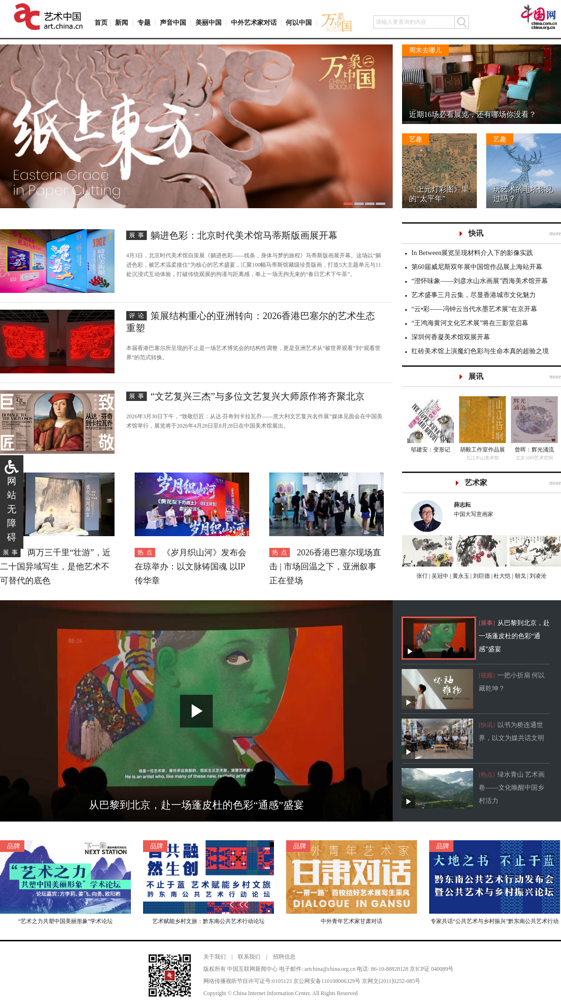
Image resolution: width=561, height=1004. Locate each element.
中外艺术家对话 (254, 22)
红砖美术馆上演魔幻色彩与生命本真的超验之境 (480, 351)
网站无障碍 (11, 509)
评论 (138, 315)
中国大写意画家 (503, 508)
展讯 (475, 376)
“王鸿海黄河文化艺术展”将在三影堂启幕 (469, 323)
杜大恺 (501, 576)
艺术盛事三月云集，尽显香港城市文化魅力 (473, 294)
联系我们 (249, 956)
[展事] (487, 622)
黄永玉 (460, 576)
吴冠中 (439, 576)
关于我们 (214, 956)
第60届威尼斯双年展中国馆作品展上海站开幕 (476, 266)
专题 (144, 22)
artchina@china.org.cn (329, 969)
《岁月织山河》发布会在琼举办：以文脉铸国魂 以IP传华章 (190, 566)
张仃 (422, 576)
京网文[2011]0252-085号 (391, 981)
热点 (146, 552)
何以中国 (299, 22)
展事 (138, 235)
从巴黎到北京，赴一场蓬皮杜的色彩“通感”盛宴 (514, 636)
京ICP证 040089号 (431, 969)
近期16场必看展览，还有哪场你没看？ (472, 114)
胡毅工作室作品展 (482, 449)
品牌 (13, 846)
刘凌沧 (538, 576)
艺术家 (476, 483)
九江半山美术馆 (482, 457)
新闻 (121, 22)
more (555, 233)
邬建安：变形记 (430, 449)
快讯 (475, 233)
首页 (101, 22)
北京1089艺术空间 (534, 457)
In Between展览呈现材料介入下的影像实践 (472, 252)
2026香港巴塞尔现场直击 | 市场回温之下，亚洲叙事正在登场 (325, 566)
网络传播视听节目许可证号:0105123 (247, 981)
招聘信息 (284, 956)
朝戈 (519, 576)
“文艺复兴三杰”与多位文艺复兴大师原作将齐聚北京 (258, 396)
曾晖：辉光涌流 (534, 449)
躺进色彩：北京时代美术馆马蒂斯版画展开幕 (244, 235)
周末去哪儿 (425, 50)
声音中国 (173, 22)
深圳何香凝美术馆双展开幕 (450, 337)
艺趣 (415, 139)
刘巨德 (481, 576)
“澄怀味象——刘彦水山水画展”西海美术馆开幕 (479, 280)
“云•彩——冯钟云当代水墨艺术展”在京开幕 (474, 309)
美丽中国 (208, 22)
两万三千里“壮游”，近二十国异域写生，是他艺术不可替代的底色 (55, 566)
